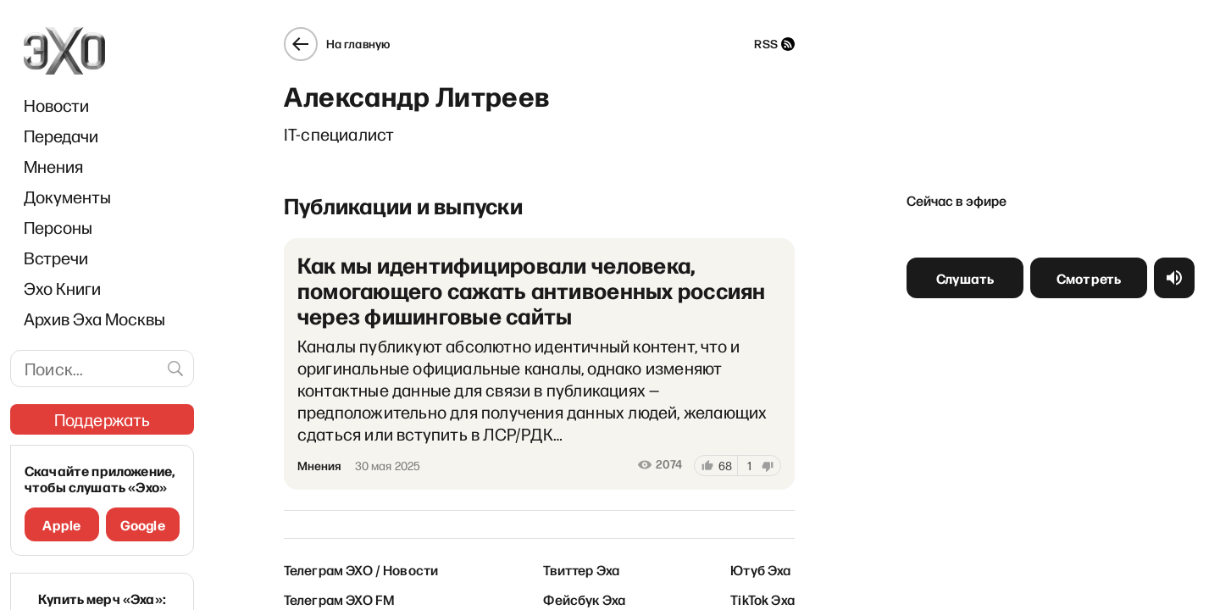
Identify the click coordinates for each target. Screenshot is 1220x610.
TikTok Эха (762, 599)
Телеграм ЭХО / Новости (361, 569)
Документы (67, 197)
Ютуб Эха (760, 569)
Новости (56, 105)
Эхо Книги (62, 288)
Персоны (58, 227)
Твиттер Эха (581, 569)
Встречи (56, 258)
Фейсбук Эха (584, 599)
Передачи (61, 136)
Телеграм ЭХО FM (339, 599)
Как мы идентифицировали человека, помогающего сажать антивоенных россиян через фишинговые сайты (531, 290)
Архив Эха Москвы (94, 319)
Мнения (53, 166)
